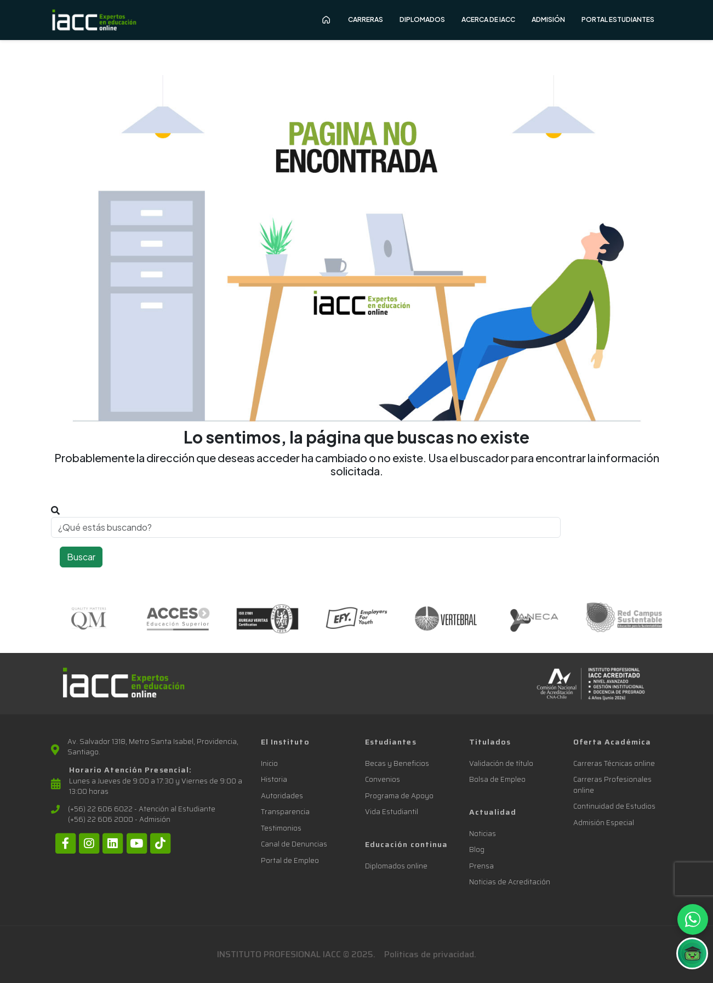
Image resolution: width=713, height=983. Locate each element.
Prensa (481, 866)
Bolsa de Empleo (497, 779)
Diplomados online (396, 866)
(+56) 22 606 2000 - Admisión (119, 819)
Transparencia (285, 811)
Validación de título (501, 763)
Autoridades (282, 796)
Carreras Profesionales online (612, 785)
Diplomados (422, 19)
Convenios (382, 779)
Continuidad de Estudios (614, 806)
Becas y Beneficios (397, 763)
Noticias (482, 833)
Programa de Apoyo (399, 796)
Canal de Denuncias (294, 844)
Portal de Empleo (290, 860)
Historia (274, 779)
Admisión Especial (603, 822)
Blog (476, 849)
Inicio (269, 763)
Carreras (365, 19)
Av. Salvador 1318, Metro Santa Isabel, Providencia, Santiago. (152, 747)
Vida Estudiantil (391, 811)
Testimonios (281, 828)
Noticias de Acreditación (509, 882)
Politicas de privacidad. (430, 954)
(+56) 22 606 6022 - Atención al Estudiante (141, 809)
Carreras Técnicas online (614, 763)
